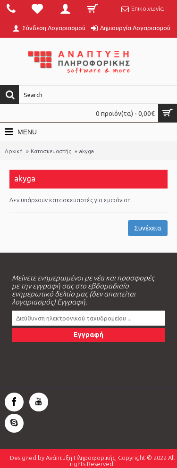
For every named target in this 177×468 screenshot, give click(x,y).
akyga (86, 151)
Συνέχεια (147, 228)
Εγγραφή (88, 334)
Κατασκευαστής (51, 151)
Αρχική (14, 151)
